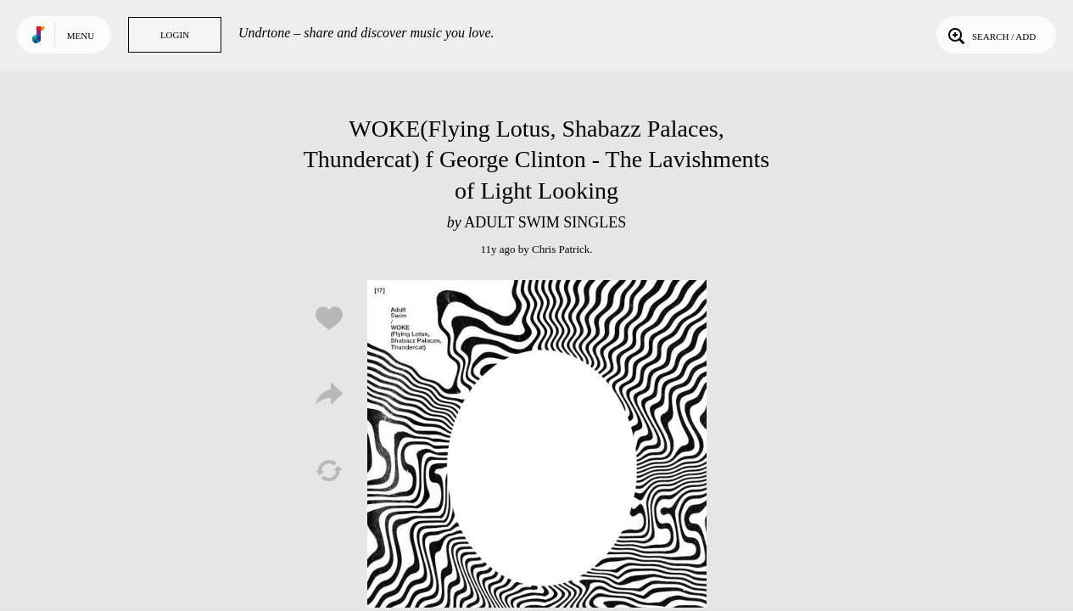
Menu (80, 36)
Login (174, 35)
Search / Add (990, 35)
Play (537, 450)
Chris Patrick (561, 249)
